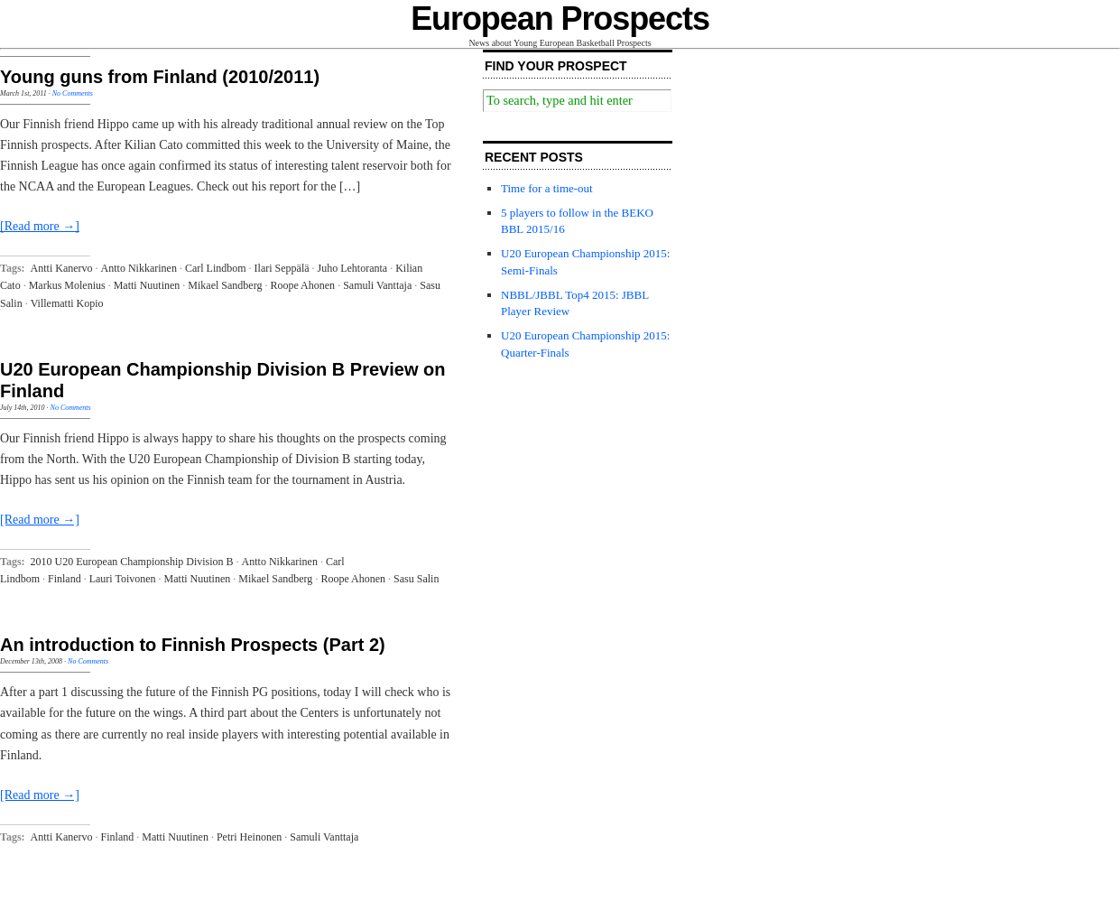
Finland (64, 578)
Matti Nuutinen (147, 285)
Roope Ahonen (302, 285)
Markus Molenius (67, 285)
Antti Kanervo (62, 268)
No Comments (72, 93)
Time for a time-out (547, 188)
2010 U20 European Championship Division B (132, 561)
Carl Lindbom (215, 268)
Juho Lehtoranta (353, 268)
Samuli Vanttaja (377, 285)
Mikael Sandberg (225, 285)
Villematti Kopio (67, 303)
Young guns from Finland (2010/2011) (159, 77)
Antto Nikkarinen (139, 268)
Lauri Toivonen (122, 578)
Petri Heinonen (249, 837)
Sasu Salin (416, 578)
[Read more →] (39, 226)
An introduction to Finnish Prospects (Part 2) (192, 645)
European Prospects (560, 18)
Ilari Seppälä (282, 268)
